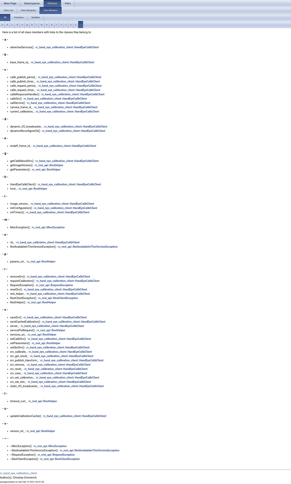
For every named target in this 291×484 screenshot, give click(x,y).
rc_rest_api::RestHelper (49, 165)
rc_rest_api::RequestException (54, 285)
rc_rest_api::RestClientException (58, 298)
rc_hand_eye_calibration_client (18, 473)
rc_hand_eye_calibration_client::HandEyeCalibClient (67, 47)
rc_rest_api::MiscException (48, 227)
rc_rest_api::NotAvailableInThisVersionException (88, 246)
